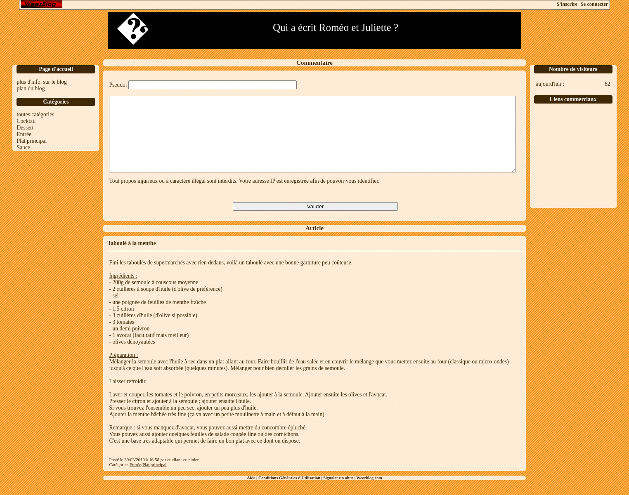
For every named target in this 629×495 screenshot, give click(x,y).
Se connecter (594, 4)
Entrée (24, 134)
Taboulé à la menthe (131, 258)
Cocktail (26, 121)
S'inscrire (567, 4)
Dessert (25, 128)
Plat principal (32, 141)
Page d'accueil (56, 69)
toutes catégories (35, 114)
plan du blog (31, 88)
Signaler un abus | (339, 492)
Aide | (252, 492)
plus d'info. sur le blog (41, 82)
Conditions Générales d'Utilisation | (290, 492)
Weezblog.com (369, 492)
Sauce (23, 147)
